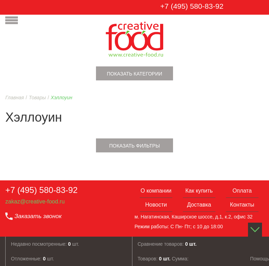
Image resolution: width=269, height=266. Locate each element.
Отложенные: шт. (32, 258)
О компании (155, 191)
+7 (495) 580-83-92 (191, 6)
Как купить (199, 191)
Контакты (242, 205)
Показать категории (134, 74)
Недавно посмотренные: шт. (45, 244)
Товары (37, 97)
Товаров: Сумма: (163, 258)
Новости (156, 205)
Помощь (259, 258)
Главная (14, 97)
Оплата (242, 191)
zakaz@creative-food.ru (34, 201)
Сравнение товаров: (167, 244)
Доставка (199, 205)
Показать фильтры (134, 146)
